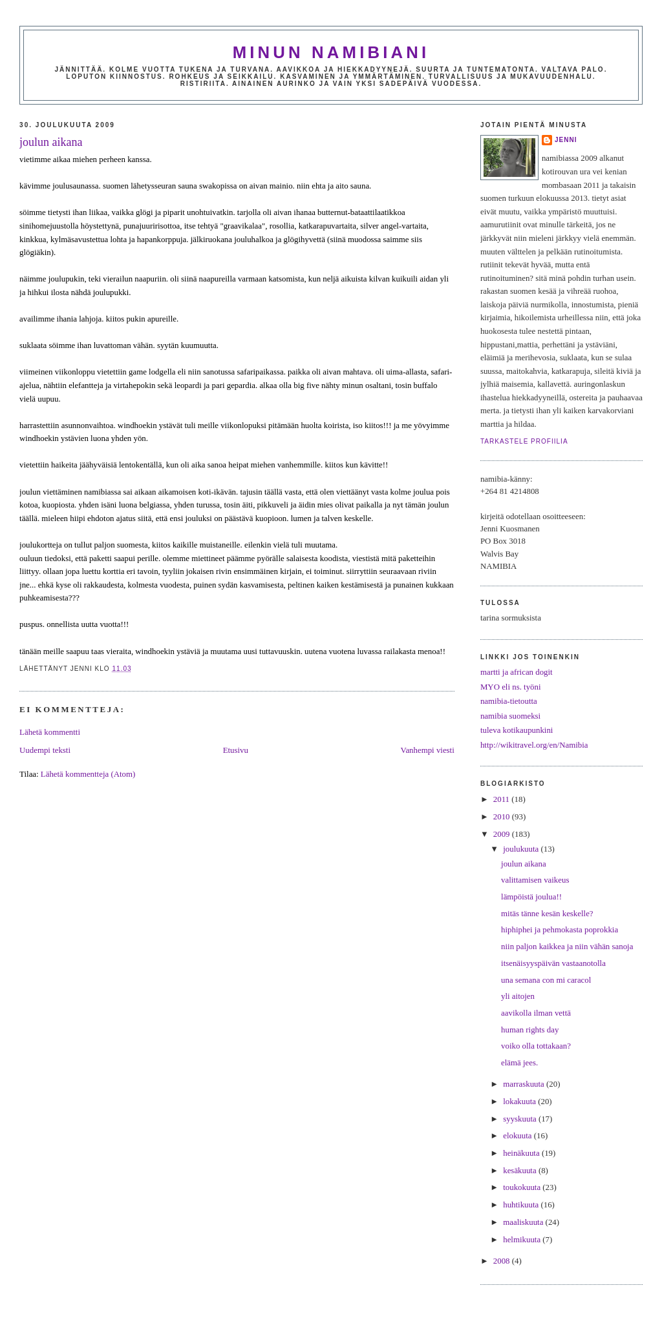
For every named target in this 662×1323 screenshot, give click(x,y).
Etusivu (235, 750)
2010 (502, 816)
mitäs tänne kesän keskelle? (547, 913)
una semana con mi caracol (546, 980)
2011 (502, 799)
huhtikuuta (521, 1204)
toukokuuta (522, 1187)
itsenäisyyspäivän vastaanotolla (553, 963)
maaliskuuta (524, 1222)
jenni (566, 139)
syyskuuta (521, 1118)
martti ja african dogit (516, 672)
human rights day (530, 1029)
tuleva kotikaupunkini (516, 730)
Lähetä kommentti (49, 732)
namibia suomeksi (510, 716)
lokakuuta (520, 1101)
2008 (502, 1261)
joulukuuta (521, 849)
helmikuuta (522, 1239)
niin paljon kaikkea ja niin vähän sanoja (567, 946)
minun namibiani (331, 52)
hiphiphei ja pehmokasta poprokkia (559, 929)
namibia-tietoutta (508, 701)
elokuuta (518, 1135)
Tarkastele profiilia (524, 441)
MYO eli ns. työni (510, 687)
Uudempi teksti (44, 750)
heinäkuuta (522, 1153)
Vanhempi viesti (427, 750)
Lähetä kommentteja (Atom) (88, 774)
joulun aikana (50, 142)
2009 (502, 834)
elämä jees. (519, 1062)
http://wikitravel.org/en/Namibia (534, 745)
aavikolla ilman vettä (536, 1013)
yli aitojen (518, 996)
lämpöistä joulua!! (531, 896)
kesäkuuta (521, 1170)
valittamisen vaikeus (535, 880)
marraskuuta (524, 1084)
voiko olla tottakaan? (536, 1046)
